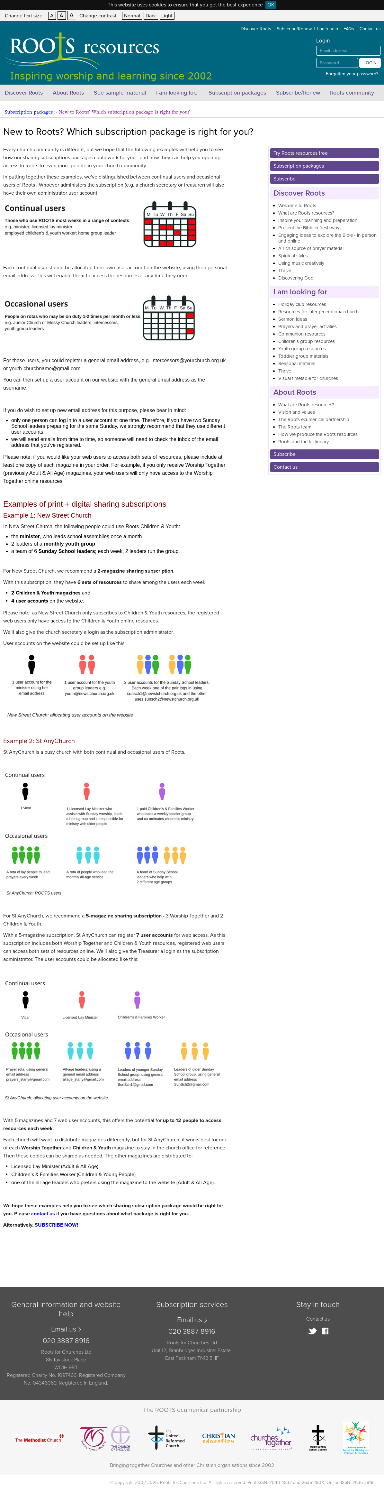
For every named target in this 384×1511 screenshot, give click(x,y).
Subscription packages (237, 92)
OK (270, 5)
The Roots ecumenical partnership (313, 419)
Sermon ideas (292, 319)
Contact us (370, 29)
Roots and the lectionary (303, 442)
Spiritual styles (293, 256)
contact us (43, 1214)
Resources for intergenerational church (318, 312)
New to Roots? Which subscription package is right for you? (124, 112)
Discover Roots (256, 29)
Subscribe (284, 179)
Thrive (284, 270)
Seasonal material (296, 363)
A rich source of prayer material (311, 248)
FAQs (349, 29)
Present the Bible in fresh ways (310, 228)
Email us (63, 1329)
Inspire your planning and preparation (317, 220)
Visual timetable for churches (308, 378)
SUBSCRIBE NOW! (56, 1225)
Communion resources (302, 334)
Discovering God (296, 278)
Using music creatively (301, 263)
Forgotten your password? (352, 74)
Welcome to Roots (297, 205)
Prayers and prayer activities (307, 326)
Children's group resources (306, 341)
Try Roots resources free (300, 153)
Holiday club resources (302, 304)
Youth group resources (302, 349)
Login (370, 63)
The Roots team (294, 427)
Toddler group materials (303, 356)
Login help (327, 29)
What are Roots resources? (306, 213)
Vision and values (296, 412)
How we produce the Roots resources (318, 434)
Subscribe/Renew (294, 29)
